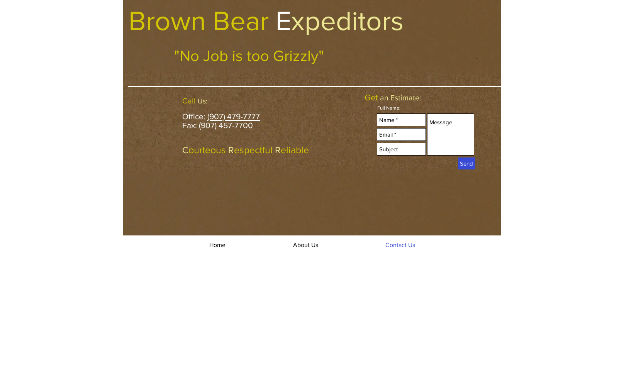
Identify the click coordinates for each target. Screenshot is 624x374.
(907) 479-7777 (233, 116)
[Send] (466, 163)
